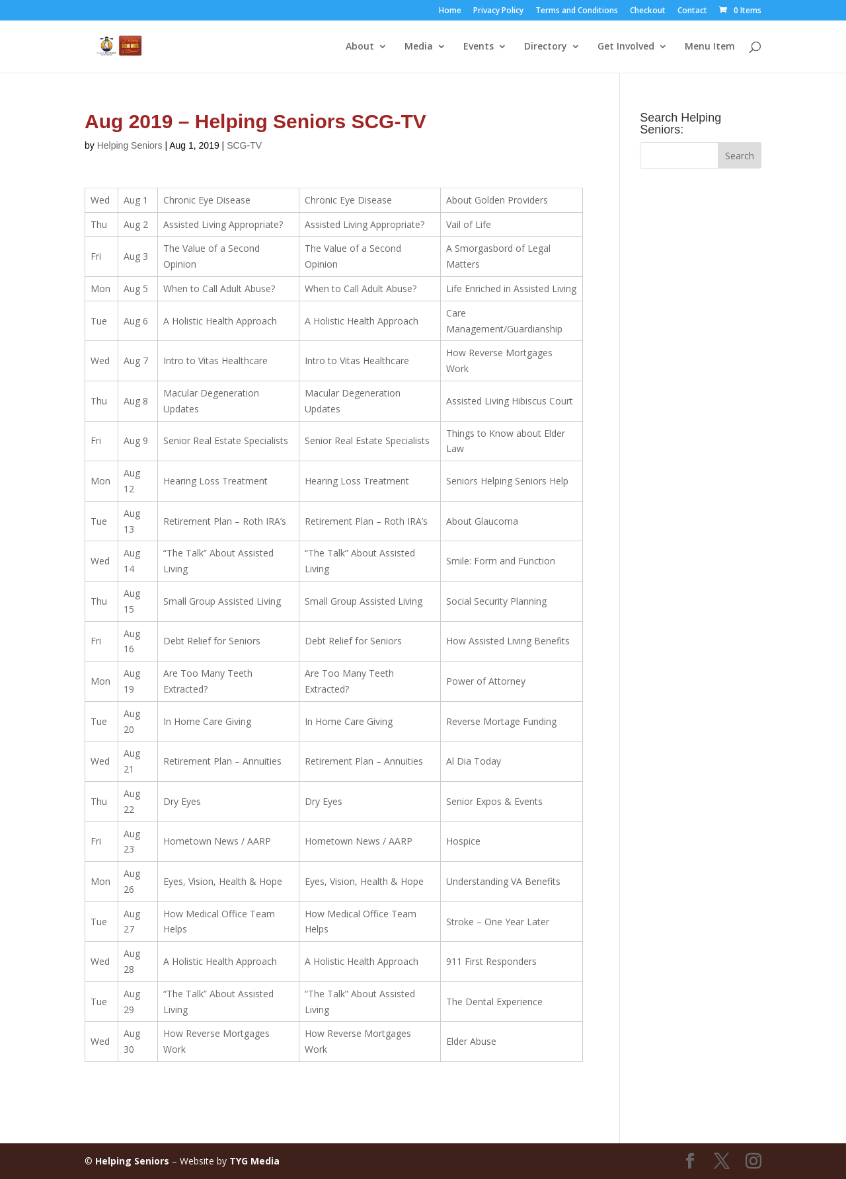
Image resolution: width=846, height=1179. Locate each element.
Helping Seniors (130, 145)
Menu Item (710, 47)
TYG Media (254, 1161)
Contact (692, 11)
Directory (545, 47)
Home (450, 11)
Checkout (648, 11)
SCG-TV (244, 145)
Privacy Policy (498, 11)
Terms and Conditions (576, 11)
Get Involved (625, 47)
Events (478, 47)
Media (418, 47)
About (360, 47)
